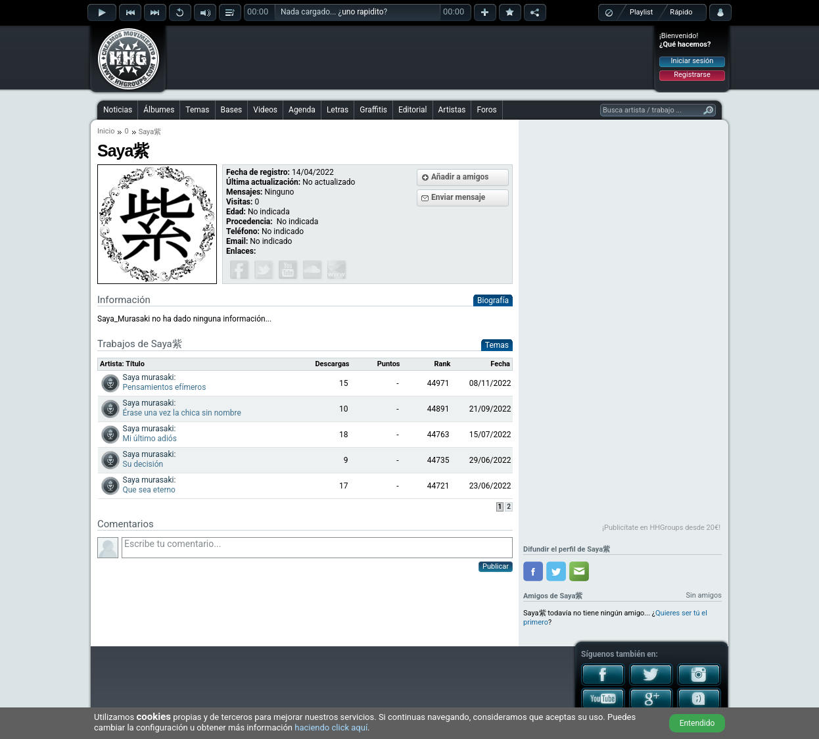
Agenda (302, 109)
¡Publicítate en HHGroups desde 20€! (661, 527)
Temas (197, 109)
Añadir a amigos (460, 176)
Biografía (493, 300)
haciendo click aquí (330, 727)
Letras (337, 109)
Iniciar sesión (692, 61)
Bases (232, 109)
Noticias (117, 109)
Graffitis (373, 109)
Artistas (452, 109)
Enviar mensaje (458, 197)
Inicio (105, 131)
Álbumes (158, 109)
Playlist (641, 12)
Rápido (681, 12)
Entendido (697, 723)
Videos (265, 109)
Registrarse (692, 74)
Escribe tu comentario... (317, 547)
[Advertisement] (410, 57)
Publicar (495, 566)
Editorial (412, 109)
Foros (486, 109)
